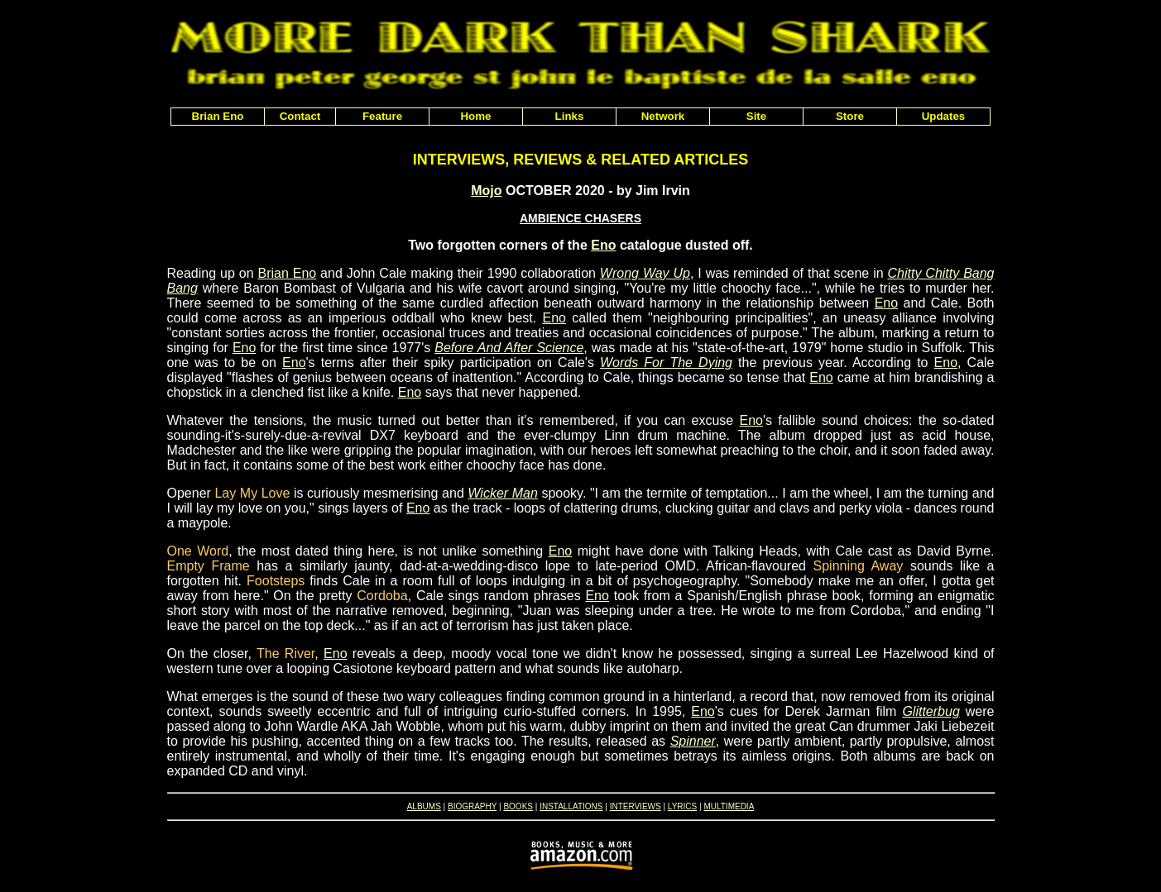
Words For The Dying (666, 362)
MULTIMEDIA (728, 806)
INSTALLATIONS (571, 806)
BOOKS (518, 806)
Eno (603, 245)
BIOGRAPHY (472, 806)
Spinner (693, 741)
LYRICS (682, 806)
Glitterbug (930, 711)
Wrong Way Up (645, 273)
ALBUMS (424, 806)
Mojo (486, 191)
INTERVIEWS (635, 806)
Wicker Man (502, 493)
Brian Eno (286, 273)
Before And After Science (508, 348)
